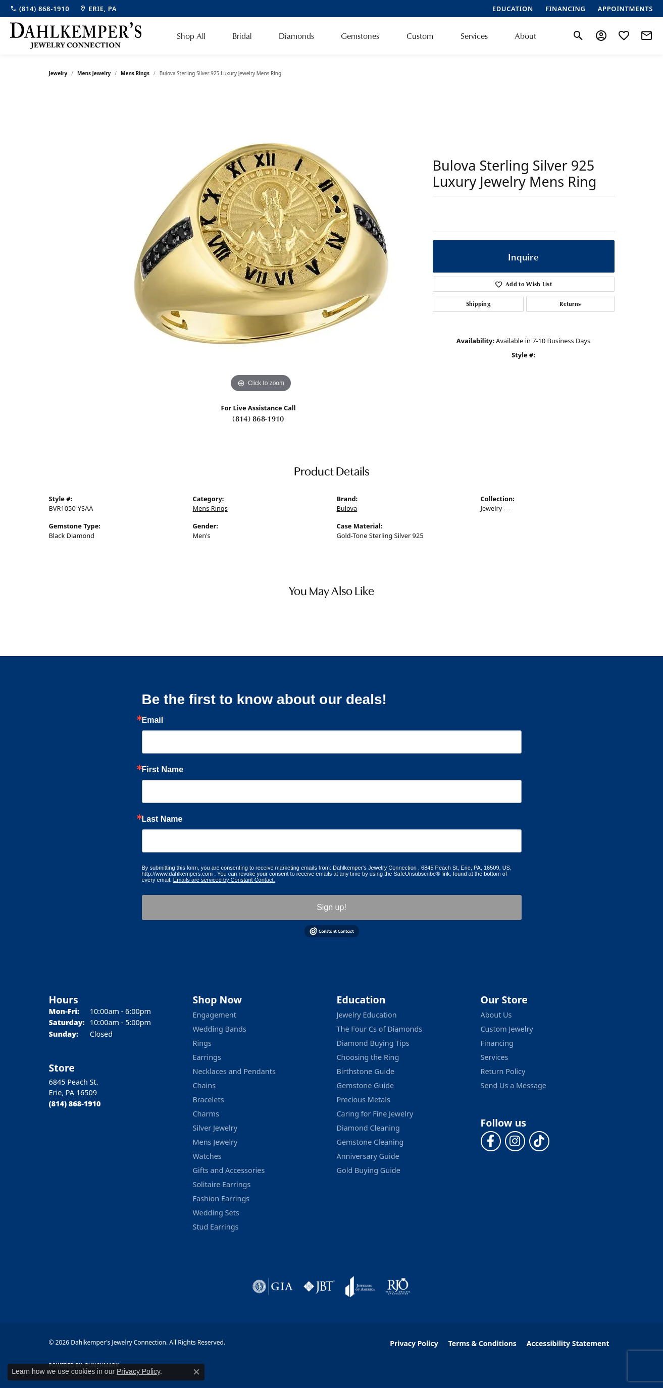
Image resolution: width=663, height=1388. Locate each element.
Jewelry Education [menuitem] (367, 1015)
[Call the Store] (75, 1103)
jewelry (58, 73)
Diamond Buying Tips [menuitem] (373, 1043)
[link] (39, 8)
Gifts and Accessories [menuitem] (229, 1170)
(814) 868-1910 (258, 418)
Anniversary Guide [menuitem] (368, 1156)
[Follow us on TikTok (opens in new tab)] (539, 1141)
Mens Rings (135, 73)
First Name (163, 770)
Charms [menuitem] (206, 1113)
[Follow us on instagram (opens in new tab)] (515, 1141)
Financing (497, 1043)
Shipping (478, 303)
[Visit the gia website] (272, 1286)
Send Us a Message (513, 1085)
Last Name (162, 819)
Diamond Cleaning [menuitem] (368, 1128)
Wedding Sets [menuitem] (216, 1212)
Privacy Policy (414, 1343)
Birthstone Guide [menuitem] (366, 1071)
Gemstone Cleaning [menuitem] (370, 1142)
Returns (570, 303)
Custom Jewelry (507, 1029)
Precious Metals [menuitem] (363, 1099)
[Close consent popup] (196, 1372)
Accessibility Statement (568, 1343)
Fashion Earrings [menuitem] (221, 1198)
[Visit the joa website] (360, 1286)
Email (153, 720)
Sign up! (331, 907)
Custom (419, 35)
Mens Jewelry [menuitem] (215, 1142)
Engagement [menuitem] (214, 1015)
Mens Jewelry (94, 73)
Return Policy (503, 1071)
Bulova (347, 508)
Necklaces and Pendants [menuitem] (234, 1071)
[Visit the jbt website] (319, 1286)
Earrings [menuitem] (207, 1057)
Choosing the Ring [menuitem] (368, 1057)
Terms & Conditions (482, 1343)
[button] (578, 36)
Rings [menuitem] (202, 1043)
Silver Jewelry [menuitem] (215, 1128)
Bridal (241, 35)
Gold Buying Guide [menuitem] (368, 1170)
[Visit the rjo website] (398, 1286)
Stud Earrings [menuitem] (216, 1227)
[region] (261, 243)
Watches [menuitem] (207, 1156)
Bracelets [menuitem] (208, 1099)
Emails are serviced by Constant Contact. (224, 880)
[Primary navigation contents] (356, 36)
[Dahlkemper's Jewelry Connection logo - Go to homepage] (75, 36)
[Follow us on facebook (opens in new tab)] (491, 1141)
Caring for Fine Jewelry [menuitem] (375, 1113)
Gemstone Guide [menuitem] (365, 1085)
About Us (496, 1015)
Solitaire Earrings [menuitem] (222, 1184)
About (525, 35)
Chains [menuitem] (204, 1085)
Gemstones (360, 35)
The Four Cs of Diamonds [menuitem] (380, 1029)
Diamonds (296, 35)
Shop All (191, 35)
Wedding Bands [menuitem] (219, 1029)
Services (474, 35)
